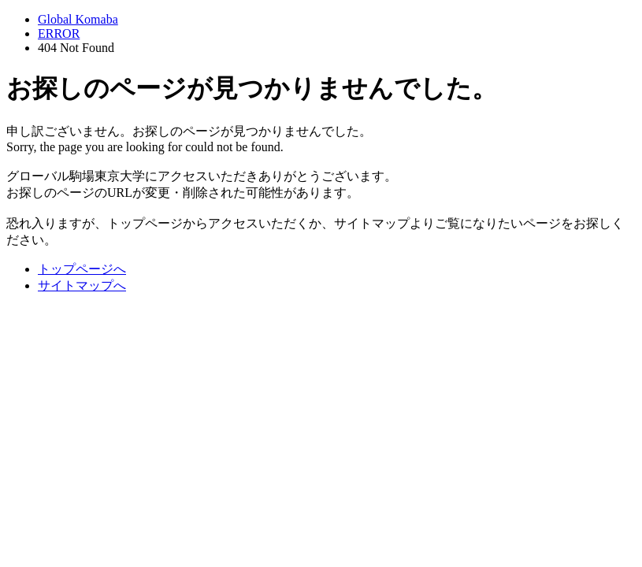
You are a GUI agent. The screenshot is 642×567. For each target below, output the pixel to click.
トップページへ (82, 269)
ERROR (59, 33)
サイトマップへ (82, 285)
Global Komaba (78, 19)
